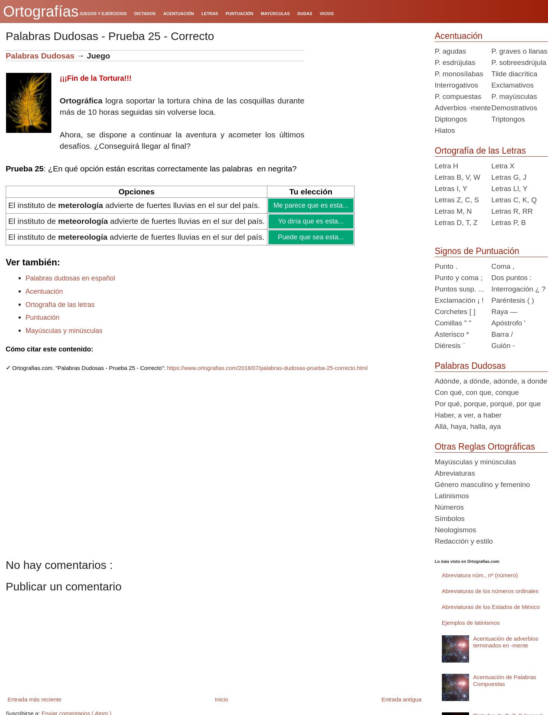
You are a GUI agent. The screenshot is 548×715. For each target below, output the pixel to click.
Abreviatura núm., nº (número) (480, 575)
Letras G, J (508, 177)
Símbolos (450, 518)
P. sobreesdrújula (518, 62)
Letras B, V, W (457, 177)
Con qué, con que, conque (477, 392)
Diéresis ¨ (450, 346)
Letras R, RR (512, 211)
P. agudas (450, 51)
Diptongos (451, 119)
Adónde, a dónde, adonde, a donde (491, 381)
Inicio (221, 699)
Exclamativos (512, 85)
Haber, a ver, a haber (468, 415)
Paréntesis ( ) (512, 300)
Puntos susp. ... (459, 289)
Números (449, 507)
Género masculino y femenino (482, 484)
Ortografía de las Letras (480, 151)
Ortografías (41, 11)
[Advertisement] (366, 97)
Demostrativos (514, 108)
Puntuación (43, 317)
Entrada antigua (401, 699)
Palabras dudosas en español (70, 278)
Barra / (502, 334)
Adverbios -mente (463, 108)
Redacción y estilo (464, 541)
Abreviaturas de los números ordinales (490, 591)
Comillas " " (453, 323)
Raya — (504, 312)
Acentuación (44, 291)
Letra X (502, 166)
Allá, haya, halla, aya (468, 426)
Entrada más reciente (35, 699)
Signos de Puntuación (477, 251)
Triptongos (508, 119)
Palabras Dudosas (40, 55)
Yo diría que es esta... (310, 221)
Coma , (502, 266)
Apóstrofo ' (508, 323)
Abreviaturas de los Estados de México (491, 607)
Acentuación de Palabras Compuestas (504, 680)
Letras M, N (453, 211)
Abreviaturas (455, 473)
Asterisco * (452, 334)
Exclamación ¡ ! (459, 300)
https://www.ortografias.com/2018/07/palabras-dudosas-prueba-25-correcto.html (267, 368)
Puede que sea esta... (310, 237)
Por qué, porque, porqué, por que (488, 404)
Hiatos (445, 130)
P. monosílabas (459, 74)
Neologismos (455, 530)
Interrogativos (456, 85)
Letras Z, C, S (457, 200)
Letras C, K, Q (514, 200)
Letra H (446, 166)
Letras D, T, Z (456, 223)
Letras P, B (508, 223)
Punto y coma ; (459, 278)
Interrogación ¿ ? (518, 289)
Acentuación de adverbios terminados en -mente (506, 642)
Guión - (503, 346)
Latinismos (452, 496)
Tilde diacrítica (514, 74)
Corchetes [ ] (455, 312)
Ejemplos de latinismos (471, 622)
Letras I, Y (451, 189)
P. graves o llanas (519, 51)
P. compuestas (458, 96)
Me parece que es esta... (310, 205)
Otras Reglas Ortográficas (485, 446)
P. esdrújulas (455, 62)
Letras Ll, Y (509, 189)
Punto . (446, 266)
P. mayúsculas (514, 96)
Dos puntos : (511, 278)
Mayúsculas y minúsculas (64, 330)
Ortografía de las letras (60, 304)
